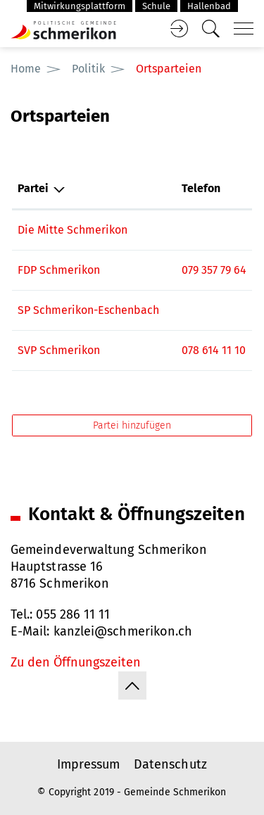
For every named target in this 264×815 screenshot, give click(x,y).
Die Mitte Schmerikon (72, 229)
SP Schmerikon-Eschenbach (88, 310)
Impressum (88, 764)
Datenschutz (170, 764)
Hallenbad (209, 6)
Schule (156, 6)
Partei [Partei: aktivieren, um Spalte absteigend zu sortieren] (33, 188)
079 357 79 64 (214, 270)
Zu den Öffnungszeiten (76, 662)
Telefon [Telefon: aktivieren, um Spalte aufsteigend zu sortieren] (201, 188)
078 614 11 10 (214, 350)
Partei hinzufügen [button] (132, 425)
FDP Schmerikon (59, 270)
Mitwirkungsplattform (79, 6)
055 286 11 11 (73, 614)
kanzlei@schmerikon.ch (123, 631)
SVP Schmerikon (59, 350)
